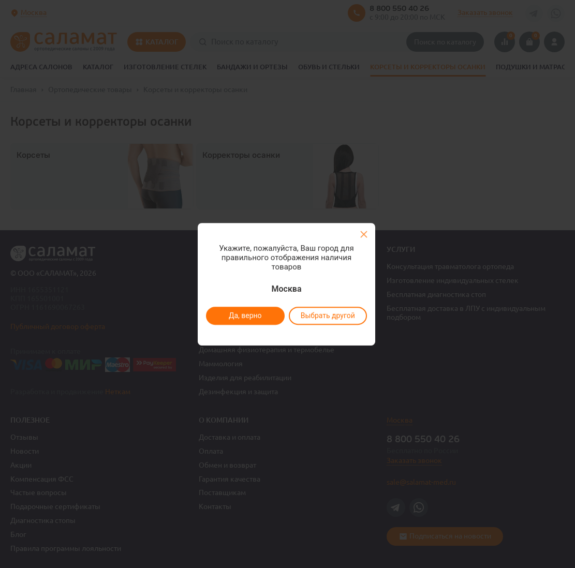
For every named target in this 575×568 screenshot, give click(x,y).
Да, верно (245, 315)
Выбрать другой (328, 315)
